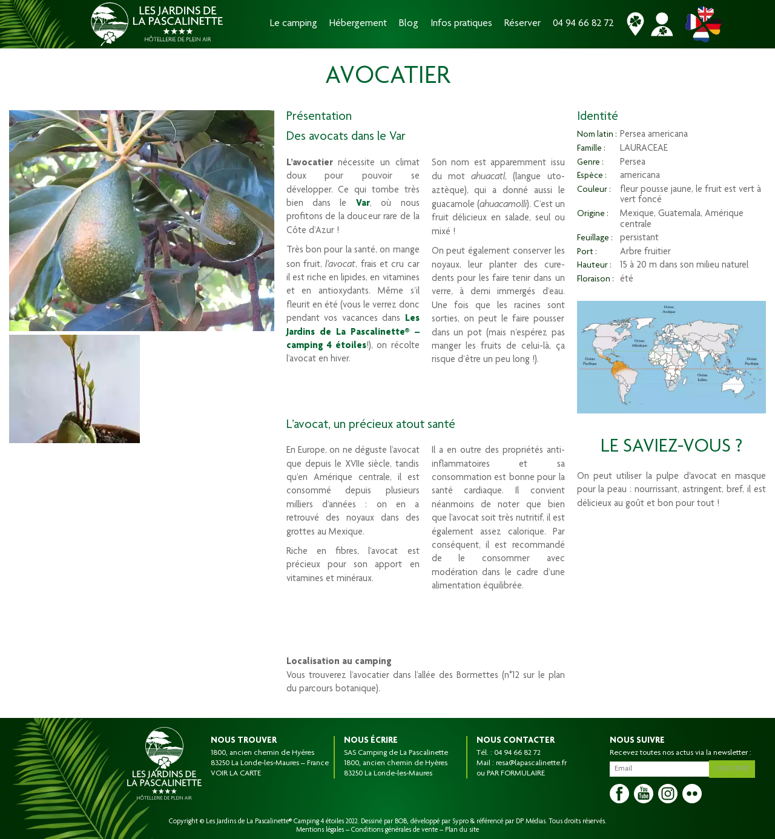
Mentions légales (320, 830)
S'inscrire (733, 767)
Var (363, 204)
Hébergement (358, 24)
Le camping (293, 24)
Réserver (522, 24)
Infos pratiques (461, 24)
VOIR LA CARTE (236, 773)
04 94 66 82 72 (583, 24)
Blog (408, 24)
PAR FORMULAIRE (516, 773)
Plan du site (462, 830)
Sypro (460, 821)
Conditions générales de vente (394, 830)
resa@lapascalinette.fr (531, 763)
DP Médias (531, 821)
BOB (401, 821)
